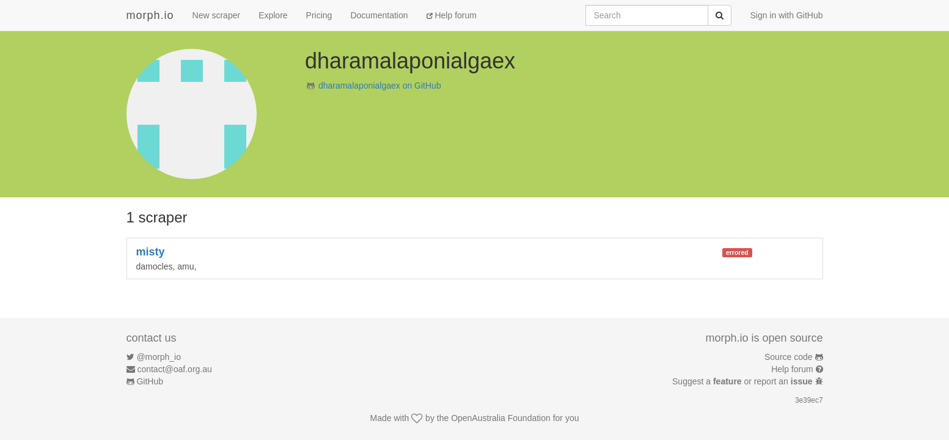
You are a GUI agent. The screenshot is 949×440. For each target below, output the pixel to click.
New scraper (216, 15)
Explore (272, 15)
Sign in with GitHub (786, 15)
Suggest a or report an (743, 381)
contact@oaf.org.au (174, 369)
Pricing (319, 15)
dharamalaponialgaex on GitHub (379, 85)
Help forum (452, 15)
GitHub (149, 381)
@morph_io (158, 357)
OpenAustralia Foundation (501, 418)
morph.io (150, 15)
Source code (788, 357)
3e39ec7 (809, 400)
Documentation (379, 15)
